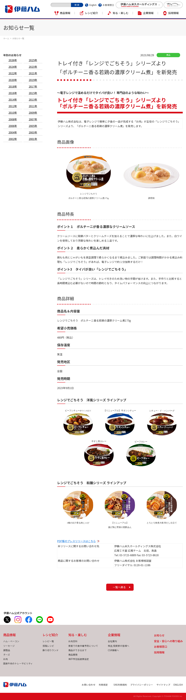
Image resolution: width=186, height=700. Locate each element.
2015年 (33, 93)
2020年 (12, 80)
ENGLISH (178, 684)
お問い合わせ (88, 684)
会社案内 (112, 641)
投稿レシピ (48, 645)
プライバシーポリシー (141, 684)
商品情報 (65, 13)
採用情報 (173, 13)
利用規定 (103, 684)
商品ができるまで (77, 650)
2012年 (12, 106)
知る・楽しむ (120, 13)
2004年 (12, 132)
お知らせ (159, 635)
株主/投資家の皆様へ (118, 645)
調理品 (6, 650)
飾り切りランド (51, 650)
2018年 (12, 86)
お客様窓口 (108, 5)
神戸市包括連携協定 (78, 659)
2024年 (12, 67)
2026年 (12, 60)
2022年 (12, 73)
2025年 (33, 60)
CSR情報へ (113, 650)
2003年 (33, 132)
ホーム (6, 38)
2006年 (12, 126)
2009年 (33, 113)
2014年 (12, 99)
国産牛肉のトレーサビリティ (18, 663)
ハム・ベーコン (11, 641)
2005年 (33, 126)
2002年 (12, 139)
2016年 (12, 93)
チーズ (6, 654)
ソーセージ (9, 645)
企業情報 (148, 13)
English (93, 5)
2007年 (33, 119)
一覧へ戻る (119, 587)
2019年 (33, 80)
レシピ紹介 (91, 13)
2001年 (33, 139)
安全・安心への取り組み (168, 641)
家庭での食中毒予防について (83, 645)
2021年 (33, 73)
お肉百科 (73, 641)
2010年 (12, 113)
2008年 (12, 119)
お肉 (5, 659)
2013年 (33, 99)
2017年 (33, 86)
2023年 (33, 67)
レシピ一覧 (48, 641)
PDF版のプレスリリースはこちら (76, 541)
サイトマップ (163, 684)
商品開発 (73, 654)
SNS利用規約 (120, 684)
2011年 (33, 106)
